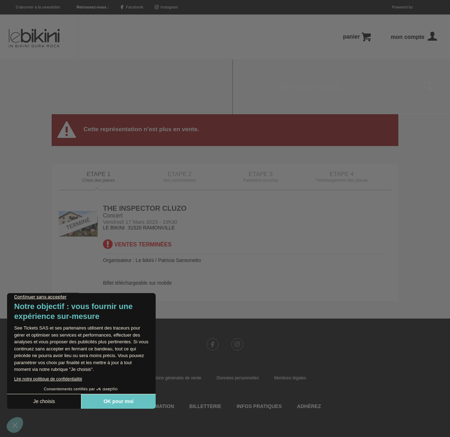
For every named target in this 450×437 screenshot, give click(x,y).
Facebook (131, 7)
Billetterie (205, 351)
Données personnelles (238, 323)
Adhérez (309, 351)
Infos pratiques (259, 351)
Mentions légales (290, 323)
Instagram (166, 7)
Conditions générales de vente (172, 323)
